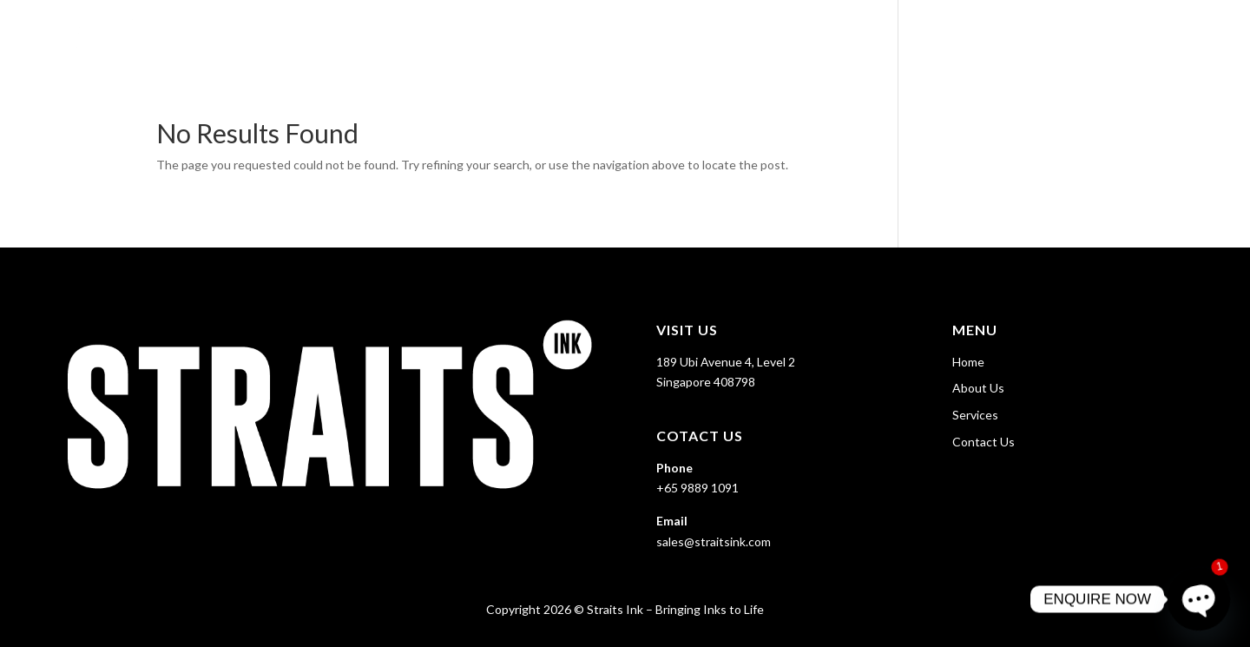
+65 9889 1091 (697, 487)
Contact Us (1182, 35)
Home (922, 35)
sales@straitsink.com (713, 541)
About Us (993, 35)
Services (1074, 35)
